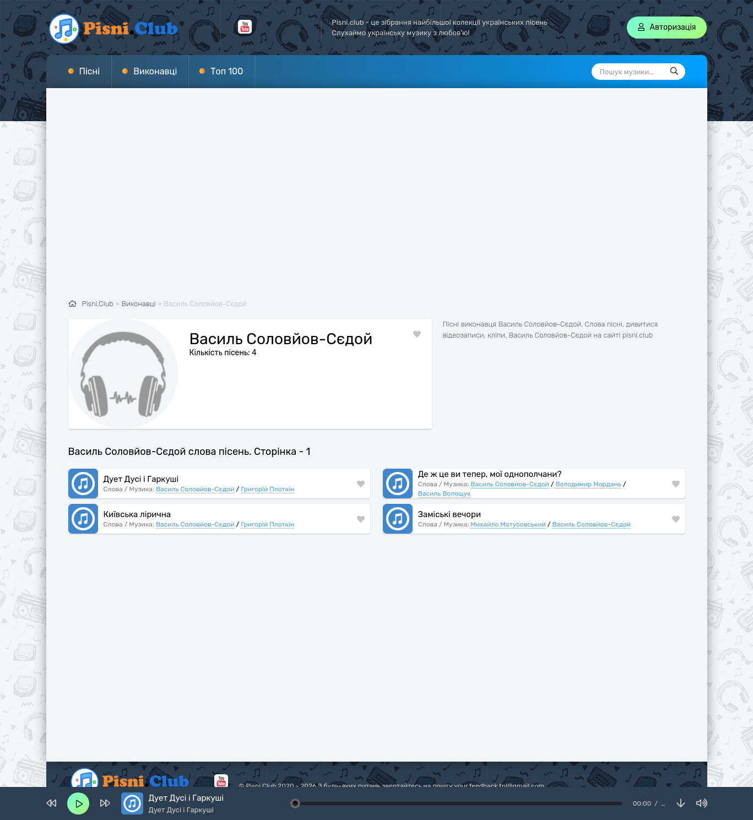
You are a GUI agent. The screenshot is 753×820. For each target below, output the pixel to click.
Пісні (89, 71)
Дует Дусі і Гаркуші (141, 465)
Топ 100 (226, 71)
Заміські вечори (449, 501)
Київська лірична (137, 501)
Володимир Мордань (588, 470)
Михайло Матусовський (508, 510)
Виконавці (155, 71)
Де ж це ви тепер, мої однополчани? (490, 460)
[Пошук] (674, 72)
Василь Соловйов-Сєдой (195, 475)
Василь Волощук (444, 480)
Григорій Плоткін (267, 475)
